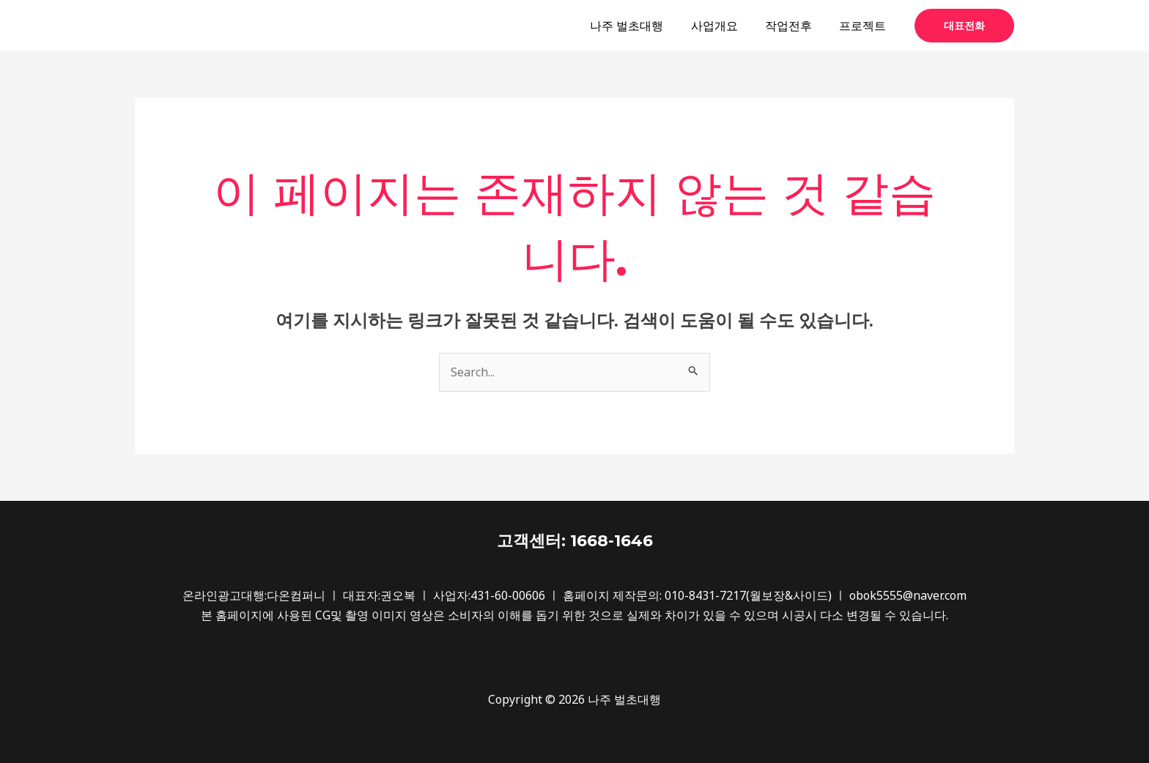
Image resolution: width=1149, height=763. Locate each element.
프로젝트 (864, 26)
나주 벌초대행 (640, 26)
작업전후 (794, 26)
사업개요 (724, 26)
